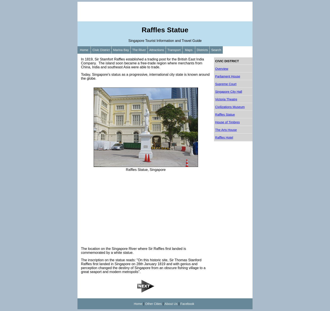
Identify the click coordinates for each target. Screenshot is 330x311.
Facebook (187, 304)
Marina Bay (121, 50)
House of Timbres (227, 122)
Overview (221, 68)
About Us (171, 304)
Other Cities (153, 304)
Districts (202, 50)
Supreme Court (226, 84)
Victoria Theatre (226, 99)
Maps (188, 50)
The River (139, 50)
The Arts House (226, 130)
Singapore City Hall (228, 91)
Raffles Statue (225, 114)
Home (84, 50)
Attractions (156, 50)
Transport (174, 50)
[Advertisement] (165, 11)
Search (216, 50)
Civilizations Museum (230, 107)
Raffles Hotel (224, 137)
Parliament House (227, 76)
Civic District (101, 50)
